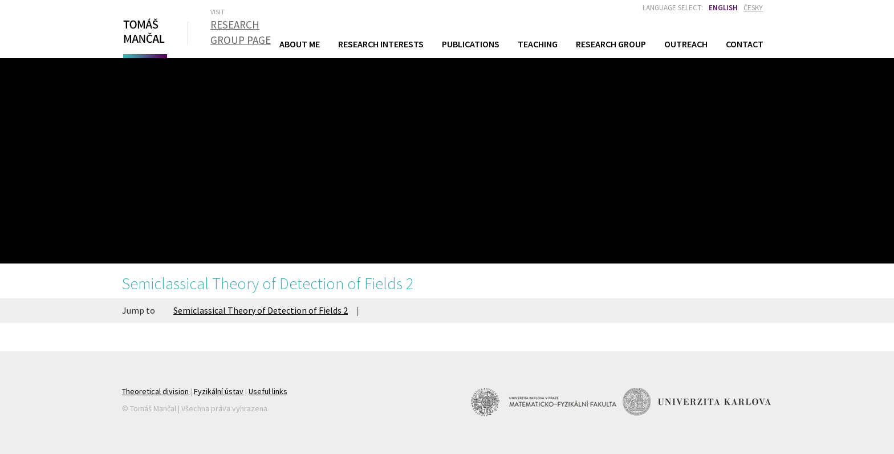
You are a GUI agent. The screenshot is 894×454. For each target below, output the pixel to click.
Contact (744, 44)
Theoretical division (155, 391)
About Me (299, 44)
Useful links (268, 391)
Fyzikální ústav (218, 391)
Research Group (611, 44)
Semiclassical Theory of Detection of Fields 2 (260, 310)
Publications (470, 44)
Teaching (538, 44)
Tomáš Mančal (143, 36)
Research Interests (381, 44)
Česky (753, 8)
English (723, 8)
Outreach (686, 44)
